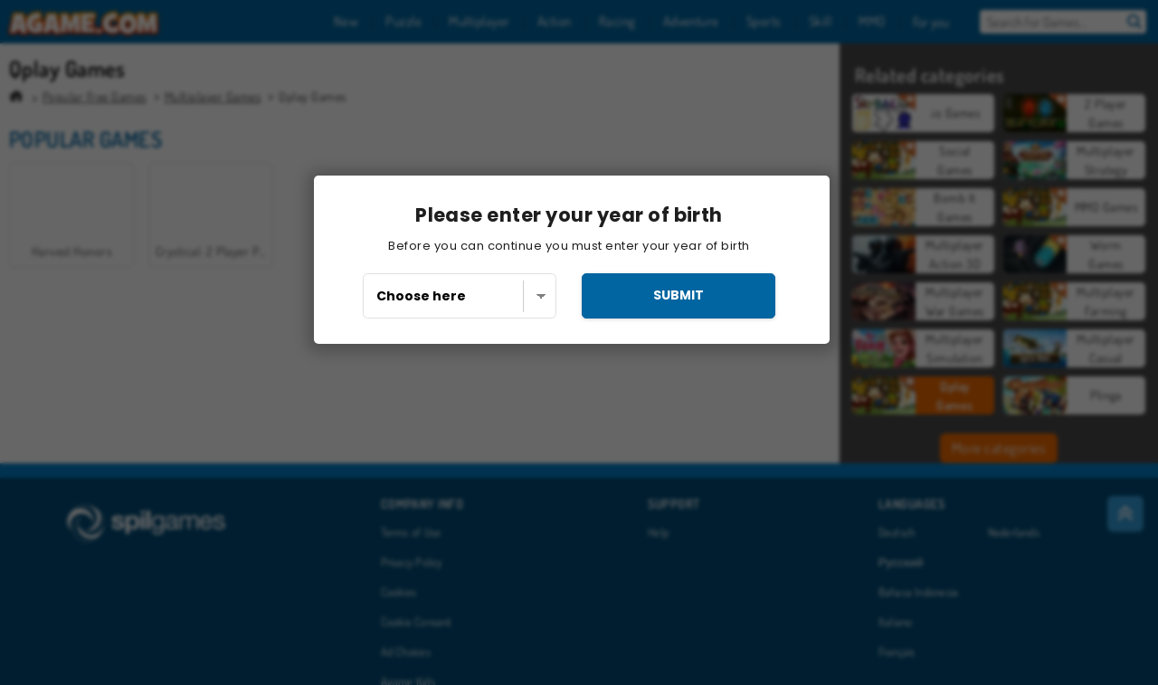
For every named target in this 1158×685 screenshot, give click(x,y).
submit (678, 295)
